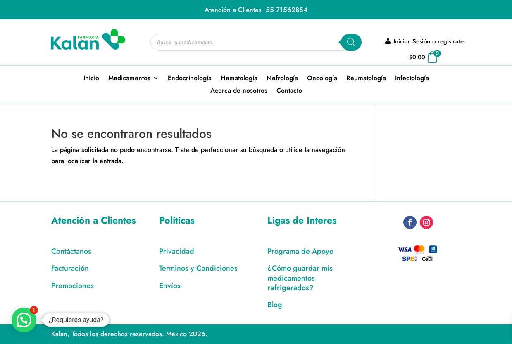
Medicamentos (129, 79)
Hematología (239, 79)
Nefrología (282, 79)
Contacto (289, 91)
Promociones (72, 285)
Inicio (91, 79)
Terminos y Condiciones (198, 268)
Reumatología (366, 79)
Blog (274, 304)
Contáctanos (71, 251)
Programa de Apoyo (300, 251)
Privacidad (176, 251)
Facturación (70, 268)
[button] (24, 320)
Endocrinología (190, 79)
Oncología (322, 79)
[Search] (351, 42)
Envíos (170, 285)
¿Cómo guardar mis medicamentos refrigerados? (300, 278)
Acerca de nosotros (238, 91)
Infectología (412, 79)
